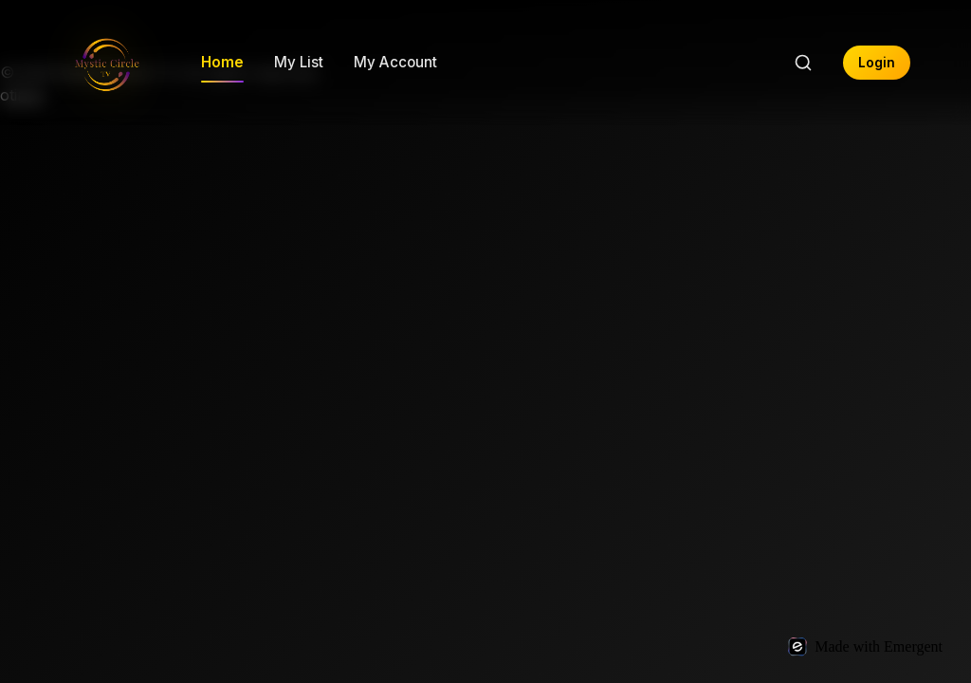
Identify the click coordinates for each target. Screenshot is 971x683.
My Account (395, 62)
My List (298, 62)
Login (876, 62)
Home (222, 62)
